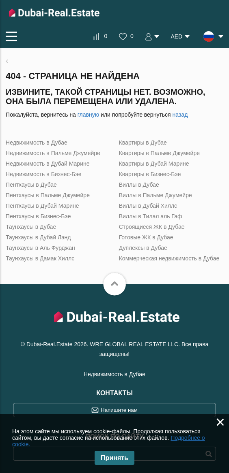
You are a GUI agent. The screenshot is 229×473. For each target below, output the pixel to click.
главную (88, 114)
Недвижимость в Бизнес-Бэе (43, 174)
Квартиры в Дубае (143, 142)
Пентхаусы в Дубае (31, 184)
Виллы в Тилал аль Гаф (150, 216)
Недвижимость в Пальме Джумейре (53, 153)
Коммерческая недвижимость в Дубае (169, 258)
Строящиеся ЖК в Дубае (152, 227)
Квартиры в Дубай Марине (154, 163)
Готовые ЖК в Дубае (146, 237)
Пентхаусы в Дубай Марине (42, 205)
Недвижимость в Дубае (36, 142)
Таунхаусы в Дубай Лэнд (38, 237)
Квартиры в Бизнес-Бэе (150, 174)
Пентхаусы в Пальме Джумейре (48, 195)
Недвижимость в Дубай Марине (47, 163)
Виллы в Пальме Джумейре (155, 195)
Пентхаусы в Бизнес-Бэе (38, 216)
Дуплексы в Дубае (143, 248)
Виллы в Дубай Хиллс (148, 205)
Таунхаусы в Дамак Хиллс (40, 258)
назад (180, 114)
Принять (114, 457)
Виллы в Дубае (139, 184)
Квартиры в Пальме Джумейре (159, 153)
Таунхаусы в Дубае (31, 227)
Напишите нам (119, 410)
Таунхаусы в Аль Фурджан (40, 248)
